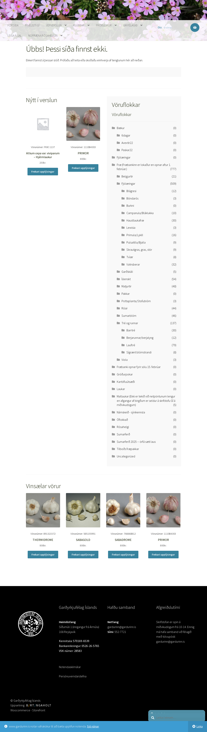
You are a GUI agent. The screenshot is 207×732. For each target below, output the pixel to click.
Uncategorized (126, 456)
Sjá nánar (93, 726)
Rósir (125, 308)
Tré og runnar (130, 323)
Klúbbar (79, 25)
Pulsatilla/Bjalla (136, 242)
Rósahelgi (123, 427)
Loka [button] (199, 726)
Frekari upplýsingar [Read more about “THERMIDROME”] (42, 554)
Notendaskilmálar (70, 667)
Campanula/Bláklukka (140, 213)
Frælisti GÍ (32, 25)
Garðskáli (127, 271)
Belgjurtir (127, 176)
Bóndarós (132, 198)
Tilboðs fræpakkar (128, 449)
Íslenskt (126, 279)
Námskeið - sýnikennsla (131, 412)
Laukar (121, 389)
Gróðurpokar (125, 374)
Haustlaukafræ (135, 220)
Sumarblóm (129, 316)
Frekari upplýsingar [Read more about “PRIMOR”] (83, 168)
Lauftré (130, 345)
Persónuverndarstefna (72, 676)
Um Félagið (130, 25)
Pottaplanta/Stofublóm (136, 301)
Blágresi (131, 191)
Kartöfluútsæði (126, 382)
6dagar (126, 135)
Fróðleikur (104, 25)
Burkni (130, 205)
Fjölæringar (123, 157)
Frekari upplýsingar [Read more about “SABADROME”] (123, 554)
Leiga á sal (15, 35)
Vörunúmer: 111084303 (83, 134)
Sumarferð (123, 434)
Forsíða (13, 25)
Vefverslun (54, 25)
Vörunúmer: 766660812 (123, 520)
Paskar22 (127, 150)
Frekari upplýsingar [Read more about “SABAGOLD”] (83, 554)
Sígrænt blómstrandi (138, 352)
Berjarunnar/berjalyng (139, 338)
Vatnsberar (133, 264)
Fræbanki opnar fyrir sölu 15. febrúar (139, 367)
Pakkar (126, 293)
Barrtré (130, 330)
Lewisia (130, 227)
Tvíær (129, 257)
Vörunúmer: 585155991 (83, 520)
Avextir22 (127, 143)
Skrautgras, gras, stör (139, 249)
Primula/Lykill (134, 235)
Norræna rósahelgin (42, 35)
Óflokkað (122, 420)
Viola (125, 360)
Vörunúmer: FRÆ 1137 (43, 136)
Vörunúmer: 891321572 (43, 520)
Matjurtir (126, 286)
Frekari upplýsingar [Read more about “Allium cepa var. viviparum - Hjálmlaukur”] (42, 171)
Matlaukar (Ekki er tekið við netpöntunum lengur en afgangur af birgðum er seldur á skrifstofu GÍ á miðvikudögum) (146, 400)
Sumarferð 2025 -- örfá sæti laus (136, 442)
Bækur (121, 128)
